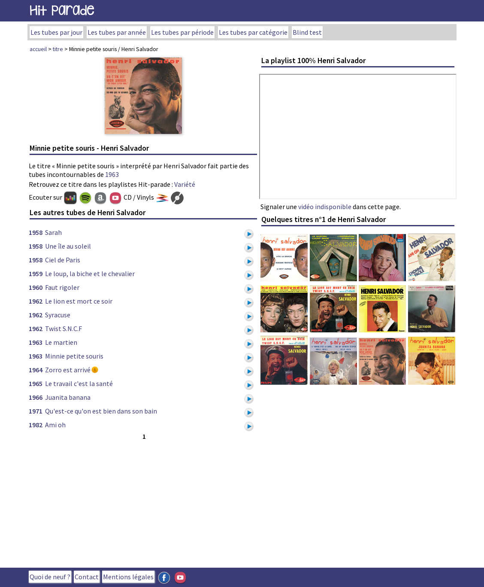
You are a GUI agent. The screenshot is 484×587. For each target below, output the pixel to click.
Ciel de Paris (62, 259)
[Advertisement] (143, 502)
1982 (35, 424)
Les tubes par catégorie (253, 32)
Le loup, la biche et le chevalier (90, 273)
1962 (35, 301)
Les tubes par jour (56, 32)
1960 (35, 287)
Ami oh (55, 424)
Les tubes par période (182, 32)
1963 (112, 174)
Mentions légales (128, 576)
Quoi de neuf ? (50, 576)
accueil (38, 49)
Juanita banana (68, 397)
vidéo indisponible (324, 206)
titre (58, 49)
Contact (87, 576)
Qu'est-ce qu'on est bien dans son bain (101, 411)
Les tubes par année (117, 32)
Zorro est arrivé (68, 369)
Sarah (53, 232)
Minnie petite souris (74, 356)
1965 (35, 383)
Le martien (61, 342)
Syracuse (57, 314)
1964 (35, 369)
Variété (184, 184)
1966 (35, 397)
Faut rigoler (62, 287)
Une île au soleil (68, 246)
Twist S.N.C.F (63, 328)
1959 (35, 273)
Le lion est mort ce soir (78, 301)
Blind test (307, 32)
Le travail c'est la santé (79, 383)
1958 (35, 232)
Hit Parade (62, 10)
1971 (35, 411)
